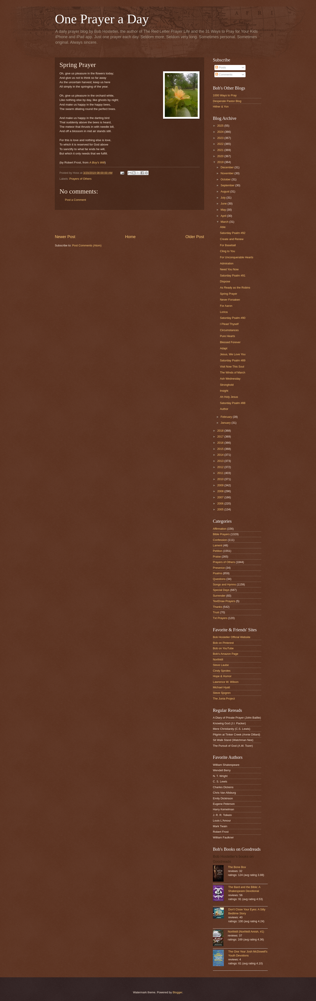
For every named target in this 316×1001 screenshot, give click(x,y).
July (223, 197)
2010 (220, 479)
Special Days (221, 590)
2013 (220, 461)
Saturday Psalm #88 (232, 403)
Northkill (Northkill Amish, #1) (246, 931)
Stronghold (226, 384)
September (228, 185)
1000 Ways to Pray (225, 95)
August (225, 191)
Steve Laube (221, 665)
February (227, 416)
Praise (217, 556)
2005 (220, 509)
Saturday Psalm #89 (232, 360)
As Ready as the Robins (235, 287)
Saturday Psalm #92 (232, 233)
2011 (220, 473)
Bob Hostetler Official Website (231, 637)
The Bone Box (237, 867)
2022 (220, 143)
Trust (216, 612)
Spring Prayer (228, 293)
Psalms (217, 573)
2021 (220, 150)
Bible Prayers (221, 534)
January (226, 422)
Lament (217, 545)
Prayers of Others (80, 178)
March (225, 221)
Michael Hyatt (221, 687)
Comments (223, 74)
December (227, 167)
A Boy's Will (97, 162)
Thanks (217, 606)
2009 (220, 485)
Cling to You (227, 251)
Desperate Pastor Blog (227, 101)
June (224, 203)
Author (224, 409)
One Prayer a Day (102, 19)
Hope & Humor (222, 676)
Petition (217, 551)
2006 (220, 503)
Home (130, 237)
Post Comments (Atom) (87, 245)
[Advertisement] (129, 221)
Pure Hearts (227, 336)
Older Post (194, 237)
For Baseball (228, 245)
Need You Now (229, 269)
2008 (220, 491)
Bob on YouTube (223, 648)
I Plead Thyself (229, 324)
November (227, 173)
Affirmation (219, 528)
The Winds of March (232, 372)
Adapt (223, 348)
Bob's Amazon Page (225, 653)
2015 (220, 448)
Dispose (225, 281)
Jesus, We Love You (232, 354)
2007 (220, 497)
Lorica (224, 312)
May (224, 209)
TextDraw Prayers (224, 601)
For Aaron (226, 305)
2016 (220, 442)
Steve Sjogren (222, 692)
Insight (224, 390)
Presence (219, 567)
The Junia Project (224, 698)
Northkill (218, 659)
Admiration (226, 263)
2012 (220, 467)
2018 (220, 430)
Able (223, 227)
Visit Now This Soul (232, 366)
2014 (220, 454)
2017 (220, 436)
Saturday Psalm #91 (232, 275)
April (224, 215)
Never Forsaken (230, 299)
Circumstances (229, 330)
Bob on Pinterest (223, 642)
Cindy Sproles (221, 670)
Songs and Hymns (224, 584)
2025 (220, 125)
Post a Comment (75, 199)
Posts (220, 67)
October (226, 179)
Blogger (177, 992)
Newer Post (65, 237)
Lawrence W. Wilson (226, 681)
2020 (220, 156)
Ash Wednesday (230, 378)
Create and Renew (231, 239)
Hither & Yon (221, 106)
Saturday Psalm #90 (232, 317)
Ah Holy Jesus (229, 396)
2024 (220, 131)
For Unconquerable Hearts (236, 257)
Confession (220, 540)
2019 (220, 162)
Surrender (219, 595)
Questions (219, 579)
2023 (220, 138)
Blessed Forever (230, 342)
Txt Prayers (220, 618)
